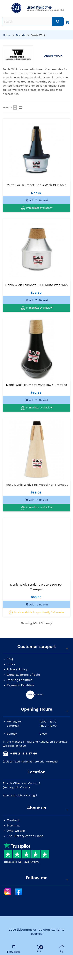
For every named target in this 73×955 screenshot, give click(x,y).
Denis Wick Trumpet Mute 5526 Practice (36, 385)
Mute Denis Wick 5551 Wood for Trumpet (36, 484)
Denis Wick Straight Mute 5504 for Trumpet (36, 587)
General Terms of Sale (23, 674)
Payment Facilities (20, 685)
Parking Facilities (19, 680)
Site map (13, 825)
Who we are (16, 831)
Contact (13, 820)
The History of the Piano (25, 836)
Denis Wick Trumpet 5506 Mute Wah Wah (36, 285)
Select (7, 107)
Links (11, 664)
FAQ (10, 659)
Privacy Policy (17, 669)
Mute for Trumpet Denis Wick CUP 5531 (37, 185)
